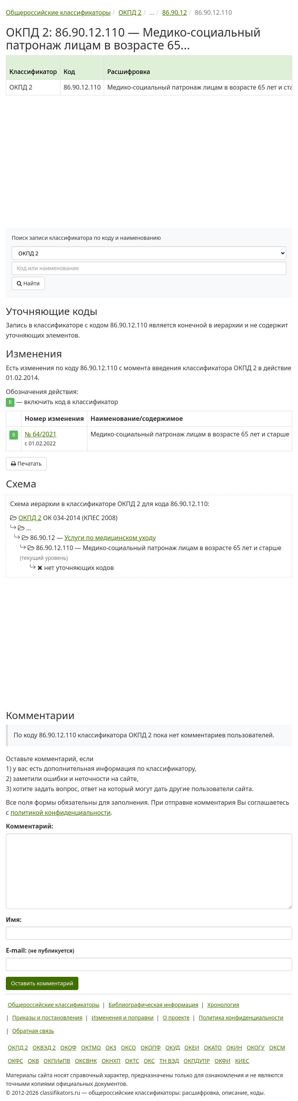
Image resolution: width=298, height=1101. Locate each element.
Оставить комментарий (42, 983)
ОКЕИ (191, 1047)
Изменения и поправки (123, 1017)
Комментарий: (29, 826)
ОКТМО (91, 1047)
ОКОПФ (151, 1047)
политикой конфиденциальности (61, 812)
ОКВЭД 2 (44, 1047)
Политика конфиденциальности (241, 1017)
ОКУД (172, 1047)
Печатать (26, 463)
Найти (28, 283)
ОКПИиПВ (57, 1060)
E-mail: (40, 950)
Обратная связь (33, 1030)
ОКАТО (213, 1047)
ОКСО (128, 1047)
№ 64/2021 (40, 434)
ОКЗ (111, 1047)
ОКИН (234, 1047)
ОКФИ (223, 1060)
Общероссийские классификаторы (53, 1004)
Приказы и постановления (47, 1017)
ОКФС (15, 1060)
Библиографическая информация (153, 1004)
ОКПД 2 (29, 518)
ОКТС (132, 1060)
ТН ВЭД (169, 1060)
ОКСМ (277, 1047)
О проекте (176, 1017)
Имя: (13, 919)
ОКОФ (68, 1047)
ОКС (149, 1060)
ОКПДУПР (197, 1060)
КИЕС (242, 1060)
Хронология (223, 1004)
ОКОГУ (256, 1047)
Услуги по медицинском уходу (110, 537)
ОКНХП (110, 1060)
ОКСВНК (86, 1060)
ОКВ (33, 1060)
